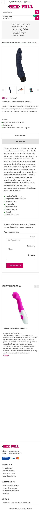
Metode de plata (8, 471)
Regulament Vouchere (11, 485)
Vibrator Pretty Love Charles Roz (15, 328)
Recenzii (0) (20, 141)
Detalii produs (20, 136)
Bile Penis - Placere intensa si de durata (17, 503)
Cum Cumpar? (8, 468)
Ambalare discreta (9, 476)
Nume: (32, 237)
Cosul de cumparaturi (10, 488)
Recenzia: (31, 255)
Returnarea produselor (11, 491)
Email (27, 2)
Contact (6, 493)
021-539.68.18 (15, 2)
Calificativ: (31, 246)
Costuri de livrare (9, 473)
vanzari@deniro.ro (15, 453)
